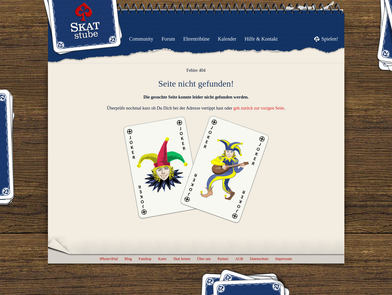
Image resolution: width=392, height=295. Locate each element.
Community (141, 39)
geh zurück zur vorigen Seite (258, 108)
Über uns (204, 259)
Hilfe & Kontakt (261, 39)
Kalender (227, 39)
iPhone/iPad (109, 259)
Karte (162, 259)
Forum (168, 39)
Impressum (283, 259)
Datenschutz (259, 259)
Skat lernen (181, 259)
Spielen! (329, 39)
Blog (128, 259)
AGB (239, 259)
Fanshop (145, 259)
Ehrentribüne (196, 39)
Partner (223, 259)
